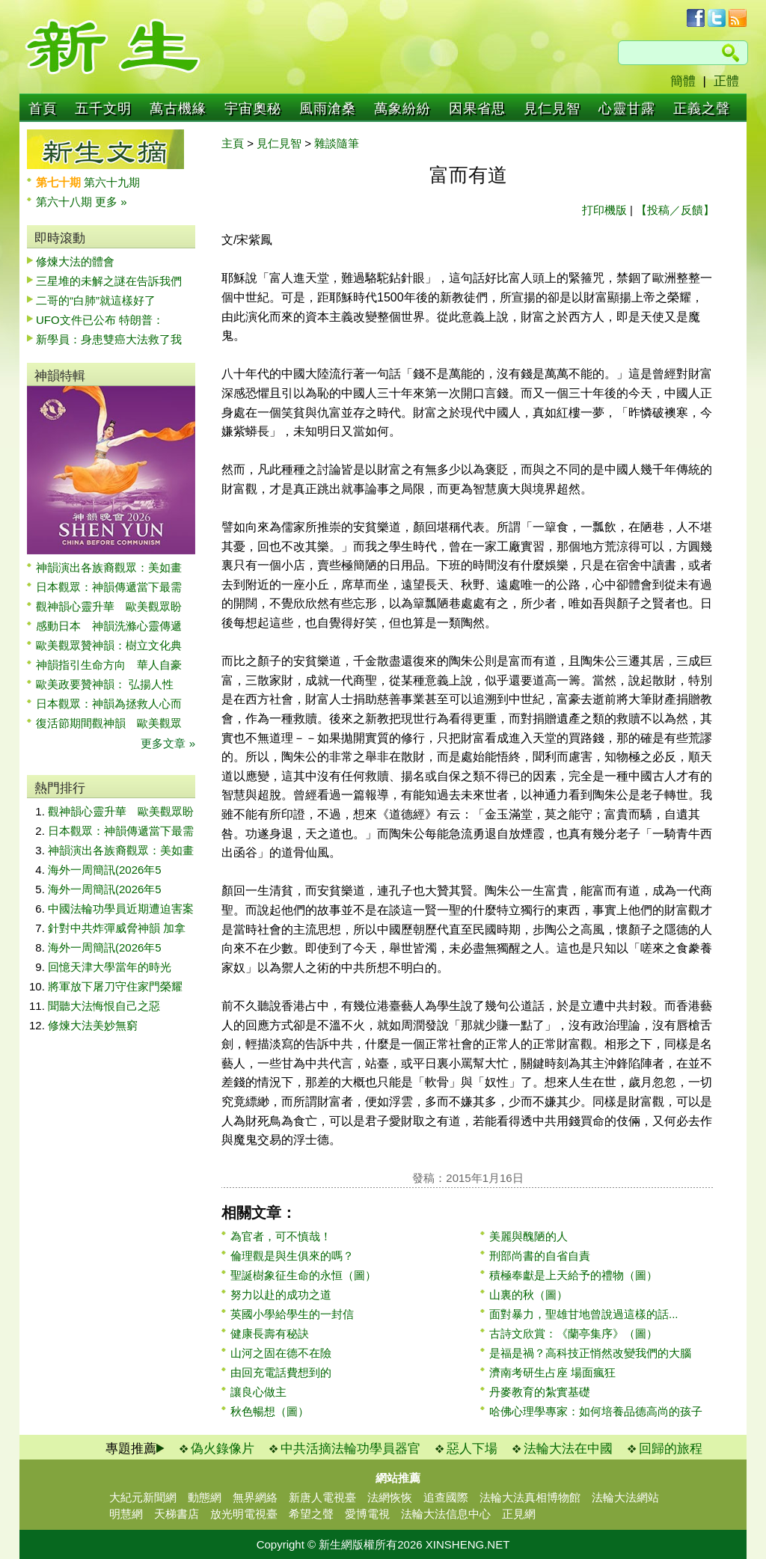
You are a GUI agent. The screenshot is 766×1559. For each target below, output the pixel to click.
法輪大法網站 (625, 1497)
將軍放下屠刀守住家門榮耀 (115, 986)
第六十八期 (65, 201)
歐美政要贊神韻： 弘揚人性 (105, 684)
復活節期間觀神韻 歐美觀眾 (109, 723)
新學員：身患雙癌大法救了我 (109, 339)
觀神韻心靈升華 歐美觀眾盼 (109, 606)
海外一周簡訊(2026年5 (105, 869)
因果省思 (477, 108)
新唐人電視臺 (322, 1497)
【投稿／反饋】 (675, 209)
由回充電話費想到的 (280, 1372)
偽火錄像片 (222, 1449)
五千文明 (103, 108)
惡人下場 (472, 1449)
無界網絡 (255, 1497)
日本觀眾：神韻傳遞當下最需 (109, 587)
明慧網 (126, 1513)
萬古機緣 (178, 108)
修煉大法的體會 (75, 261)
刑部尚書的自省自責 (539, 1255)
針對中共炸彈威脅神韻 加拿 (117, 928)
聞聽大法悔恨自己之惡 (104, 1005)
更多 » (111, 201)
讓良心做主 (258, 1391)
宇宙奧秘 (252, 108)
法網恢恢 (389, 1497)
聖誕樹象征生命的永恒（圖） (303, 1275)
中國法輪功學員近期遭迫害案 (121, 908)
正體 (726, 81)
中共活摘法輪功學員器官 (350, 1449)
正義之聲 (701, 108)
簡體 (683, 81)
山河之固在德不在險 (280, 1353)
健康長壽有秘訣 (269, 1333)
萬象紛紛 (402, 108)
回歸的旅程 (670, 1449)
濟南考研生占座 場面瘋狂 (552, 1372)
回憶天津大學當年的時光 (109, 967)
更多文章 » (168, 743)
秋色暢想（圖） (269, 1411)
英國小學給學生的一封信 (292, 1314)
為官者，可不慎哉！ (280, 1236)
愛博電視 (367, 1513)
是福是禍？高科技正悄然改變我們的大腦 (590, 1353)
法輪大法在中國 (568, 1449)
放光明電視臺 (244, 1513)
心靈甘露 (626, 108)
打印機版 (604, 209)
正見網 (519, 1513)
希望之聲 (311, 1513)
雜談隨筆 (336, 143)
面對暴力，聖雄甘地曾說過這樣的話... (583, 1314)
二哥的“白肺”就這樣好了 (96, 300)
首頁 (42, 108)
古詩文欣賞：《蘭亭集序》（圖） (573, 1333)
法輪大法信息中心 (446, 1513)
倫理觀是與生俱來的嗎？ (292, 1255)
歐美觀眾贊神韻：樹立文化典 (109, 645)
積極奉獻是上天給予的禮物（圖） (573, 1275)
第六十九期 (112, 182)
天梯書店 (176, 1513)
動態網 (204, 1497)
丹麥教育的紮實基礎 (539, 1391)
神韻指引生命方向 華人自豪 (109, 664)
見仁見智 (552, 108)
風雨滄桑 (327, 108)
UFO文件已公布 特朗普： (100, 319)
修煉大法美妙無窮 (93, 1025)
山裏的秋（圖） (528, 1294)
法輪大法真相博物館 (529, 1497)
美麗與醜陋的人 (528, 1236)
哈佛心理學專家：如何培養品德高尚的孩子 (595, 1411)
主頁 (232, 143)
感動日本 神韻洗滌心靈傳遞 (109, 625)
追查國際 (445, 1497)
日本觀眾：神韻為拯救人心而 (109, 703)
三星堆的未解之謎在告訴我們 (109, 281)
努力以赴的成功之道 (280, 1294)
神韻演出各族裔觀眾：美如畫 (109, 567)
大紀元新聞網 (143, 1497)
